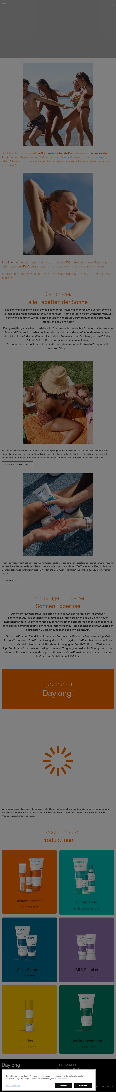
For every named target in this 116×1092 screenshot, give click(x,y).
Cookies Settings (13, 1088)
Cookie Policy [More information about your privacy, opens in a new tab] (63, 1081)
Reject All (63, 1088)
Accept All (83, 1088)
